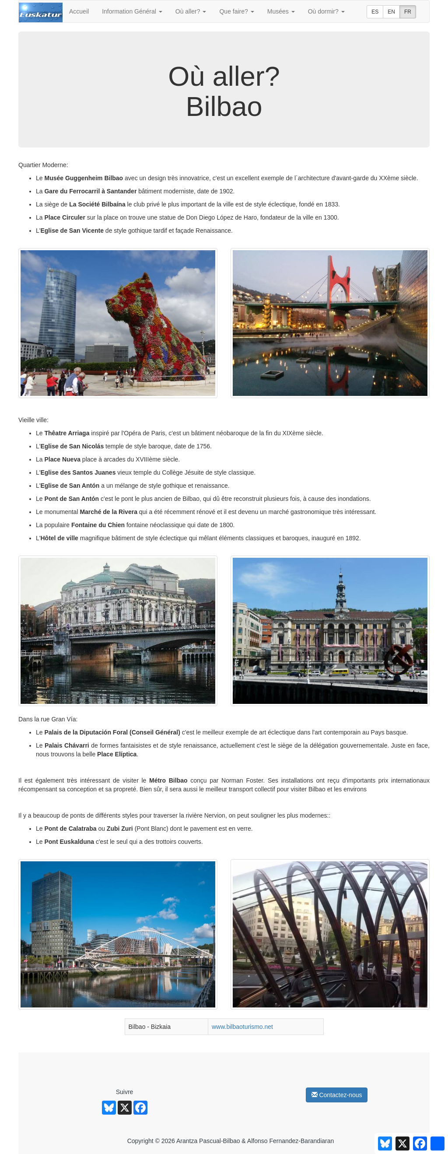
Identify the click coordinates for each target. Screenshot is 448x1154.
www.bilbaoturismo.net (242, 1026)
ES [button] (374, 12)
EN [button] (391, 12)
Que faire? (236, 11)
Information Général (132, 11)
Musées (281, 11)
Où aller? (190, 11)
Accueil (79, 11)
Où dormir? (326, 11)
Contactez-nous (337, 1094)
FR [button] (407, 12)
